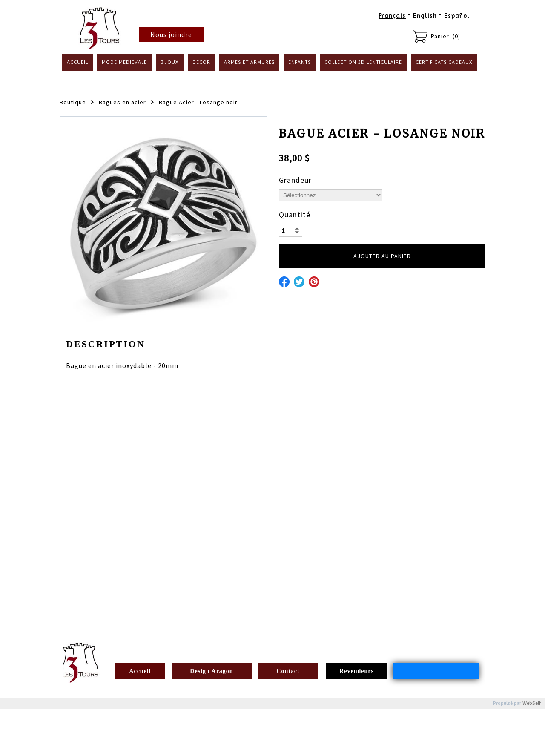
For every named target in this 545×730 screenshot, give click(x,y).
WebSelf (531, 703)
